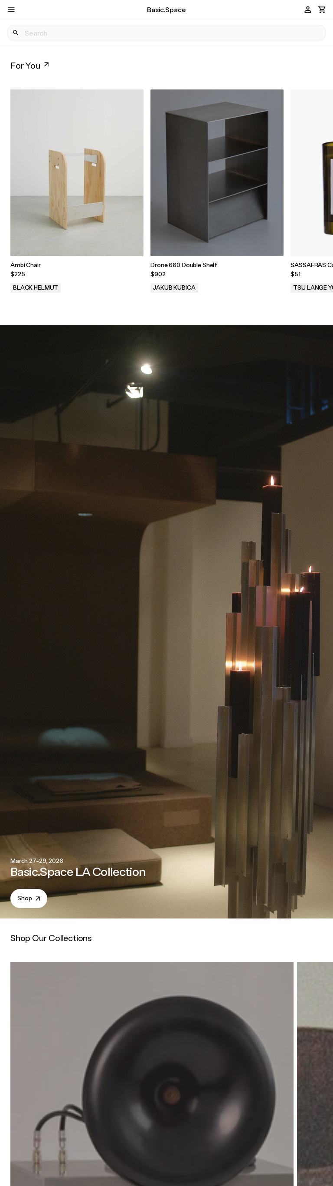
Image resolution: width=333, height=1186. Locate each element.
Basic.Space (166, 9)
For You (30, 65)
